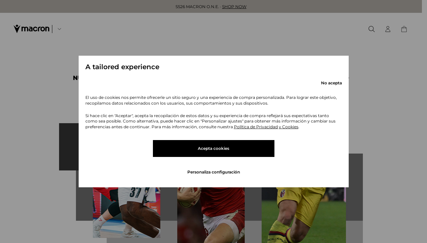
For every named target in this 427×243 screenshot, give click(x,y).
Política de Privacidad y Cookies (266, 126)
